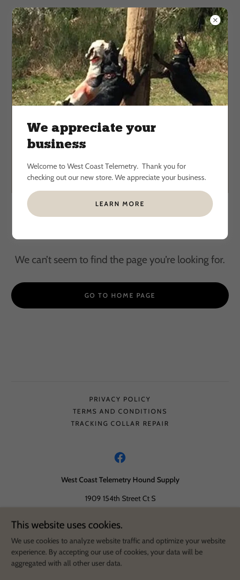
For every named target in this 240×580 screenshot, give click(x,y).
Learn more (120, 204)
